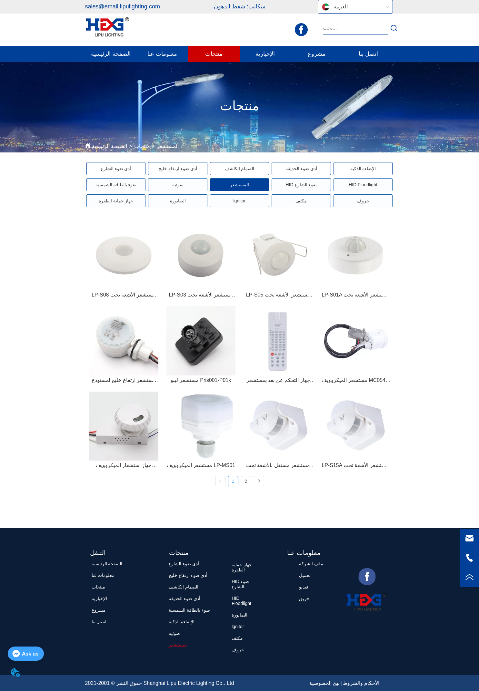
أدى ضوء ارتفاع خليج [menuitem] (177, 168)
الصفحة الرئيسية (109, 146)
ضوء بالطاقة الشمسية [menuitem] (116, 184)
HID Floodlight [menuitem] (363, 184)
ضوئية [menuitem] (178, 184)
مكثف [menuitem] (301, 200)
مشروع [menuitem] (317, 54)
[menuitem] (162, 54)
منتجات (142, 146)
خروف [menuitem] (363, 200)
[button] (162, 53)
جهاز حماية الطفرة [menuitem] (116, 200)
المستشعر (168, 146)
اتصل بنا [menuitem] (368, 54)
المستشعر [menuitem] (239, 184)
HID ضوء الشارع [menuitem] (301, 184)
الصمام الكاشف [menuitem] (239, 168)
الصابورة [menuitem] (178, 200)
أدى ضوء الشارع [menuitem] (116, 168)
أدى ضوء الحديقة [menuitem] (301, 168)
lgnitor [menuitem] (239, 200)
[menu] (239, 54)
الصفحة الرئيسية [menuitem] (111, 54)
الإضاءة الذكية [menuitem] (363, 168)
